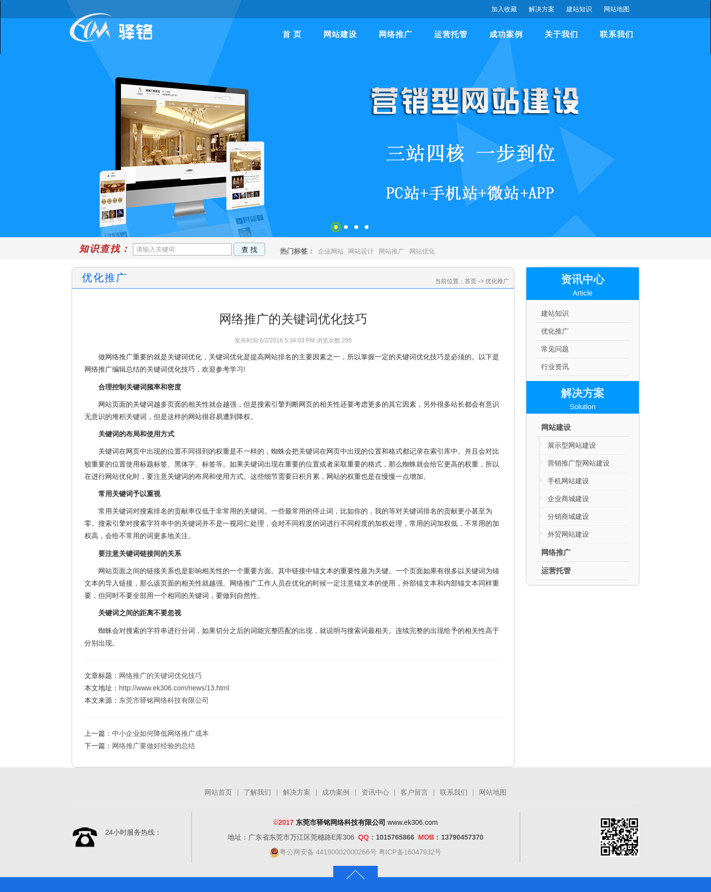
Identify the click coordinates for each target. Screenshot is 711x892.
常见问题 (555, 349)
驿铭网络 (113, 32)
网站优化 (422, 251)
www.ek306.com (413, 822)
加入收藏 (504, 9)
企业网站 (331, 251)
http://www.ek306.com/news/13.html (174, 688)
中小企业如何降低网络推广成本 (160, 733)
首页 (470, 281)
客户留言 (414, 792)
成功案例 (506, 34)
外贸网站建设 (568, 534)
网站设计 (361, 251)
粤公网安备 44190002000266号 (323, 852)
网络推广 (395, 34)
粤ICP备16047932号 (410, 852)
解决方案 (541, 9)
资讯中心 (375, 792)
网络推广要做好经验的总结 (153, 746)
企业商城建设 (568, 499)
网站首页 (218, 792)
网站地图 (617, 9)
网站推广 (391, 251)
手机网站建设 (568, 481)
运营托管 (451, 34)
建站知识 (579, 9)
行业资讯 (555, 367)
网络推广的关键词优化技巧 (160, 676)
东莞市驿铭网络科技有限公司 (164, 700)
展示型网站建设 (572, 445)
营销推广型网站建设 (579, 463)
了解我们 (257, 792)
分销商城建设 (568, 516)
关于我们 (561, 34)
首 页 (292, 34)
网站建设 (340, 34)
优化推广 (497, 281)
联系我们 (616, 34)
